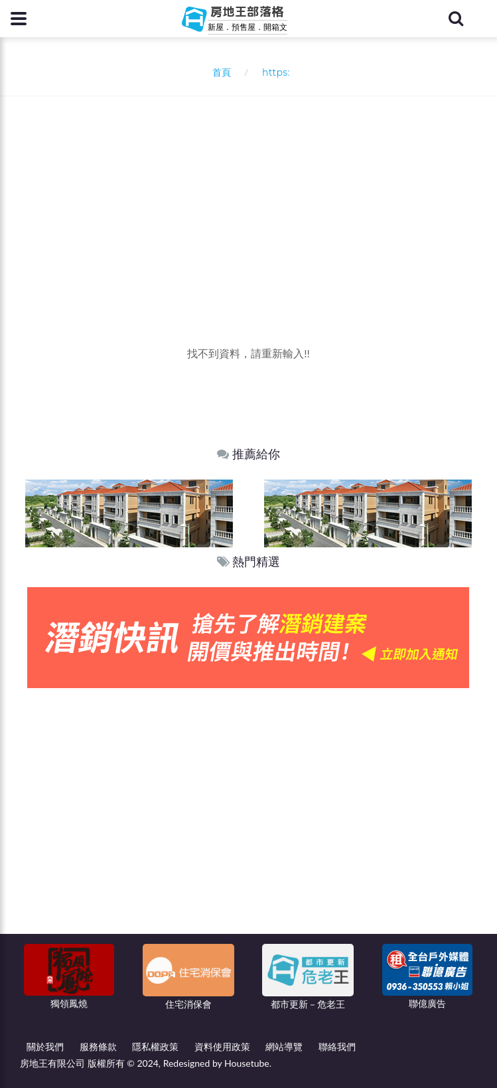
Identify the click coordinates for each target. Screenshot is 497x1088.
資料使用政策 (222, 1046)
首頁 (218, 72)
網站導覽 (284, 1046)
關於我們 (45, 1046)
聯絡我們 (337, 1046)
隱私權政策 (155, 1046)
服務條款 (98, 1046)
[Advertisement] (253, 196)
